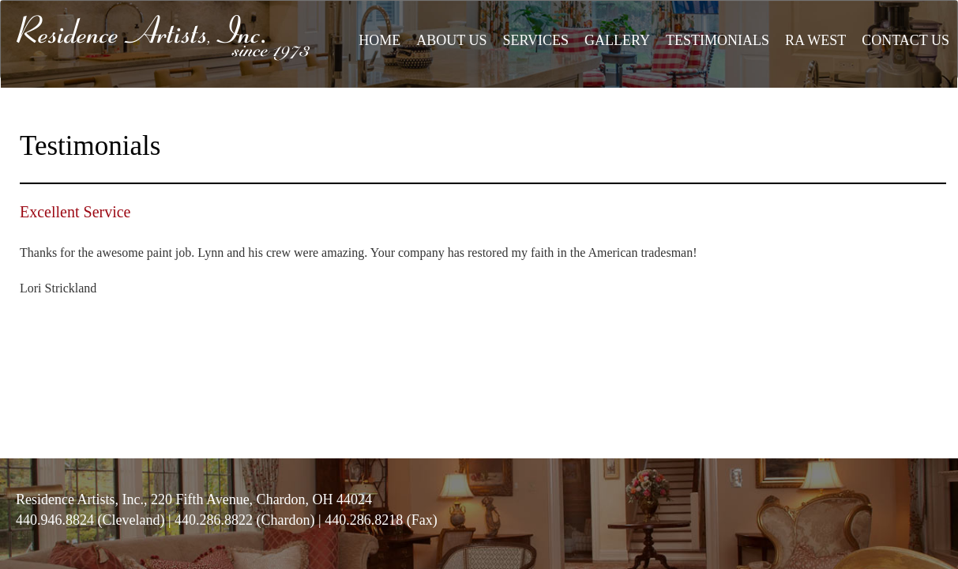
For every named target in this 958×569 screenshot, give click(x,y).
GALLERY (617, 40)
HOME (379, 40)
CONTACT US (905, 40)
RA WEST (815, 40)
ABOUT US (451, 40)
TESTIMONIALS (717, 40)
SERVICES (535, 40)
